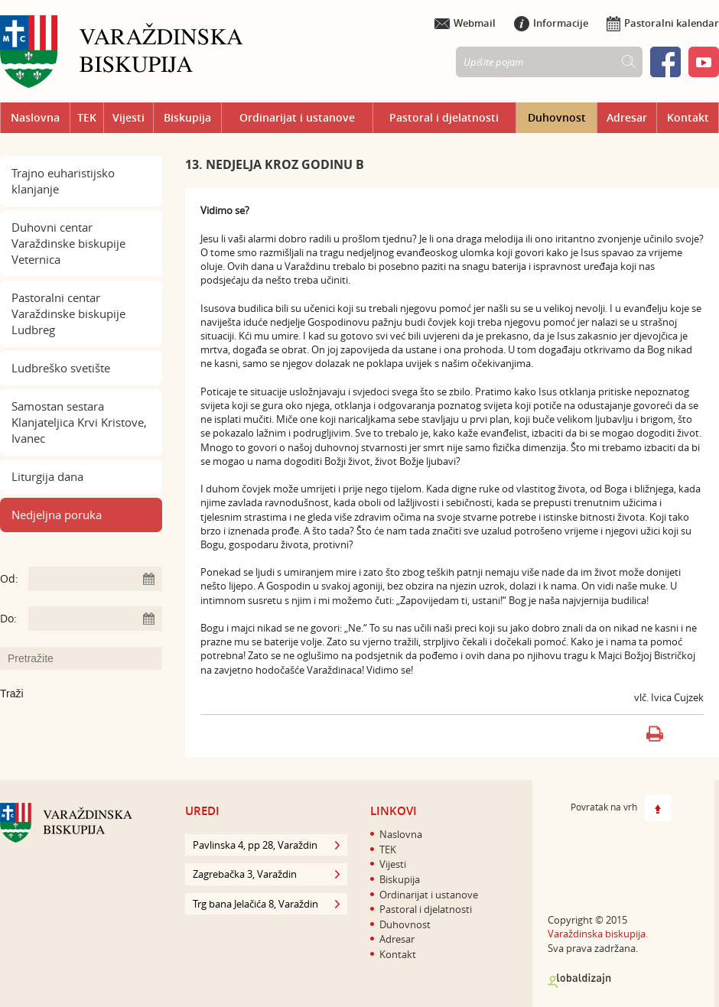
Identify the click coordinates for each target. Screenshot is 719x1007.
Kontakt (688, 117)
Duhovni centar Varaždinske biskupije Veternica (68, 243)
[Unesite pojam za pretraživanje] (88, 658)
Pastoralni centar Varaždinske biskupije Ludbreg (68, 313)
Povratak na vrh (621, 808)
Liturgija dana (47, 476)
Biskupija (187, 117)
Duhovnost (557, 117)
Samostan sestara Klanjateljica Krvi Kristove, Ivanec (79, 422)
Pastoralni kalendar (663, 23)
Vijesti (128, 117)
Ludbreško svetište (60, 367)
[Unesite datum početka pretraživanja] (95, 579)
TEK (86, 117)
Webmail (465, 23)
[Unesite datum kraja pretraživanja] (95, 618)
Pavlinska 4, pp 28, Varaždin (266, 845)
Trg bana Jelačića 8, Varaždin (266, 904)
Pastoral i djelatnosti (444, 117)
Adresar (627, 117)
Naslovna (35, 117)
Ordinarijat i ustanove (297, 117)
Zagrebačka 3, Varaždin (266, 874)
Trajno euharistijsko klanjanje (63, 181)
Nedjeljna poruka (56, 514)
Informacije (551, 23)
